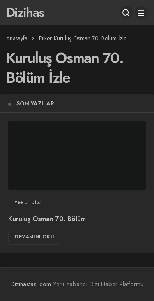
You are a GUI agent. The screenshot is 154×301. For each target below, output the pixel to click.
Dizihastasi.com (31, 284)
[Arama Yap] (126, 12)
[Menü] (141, 12)
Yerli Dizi (28, 202)
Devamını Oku (34, 236)
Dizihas (25, 12)
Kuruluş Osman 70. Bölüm (47, 219)
